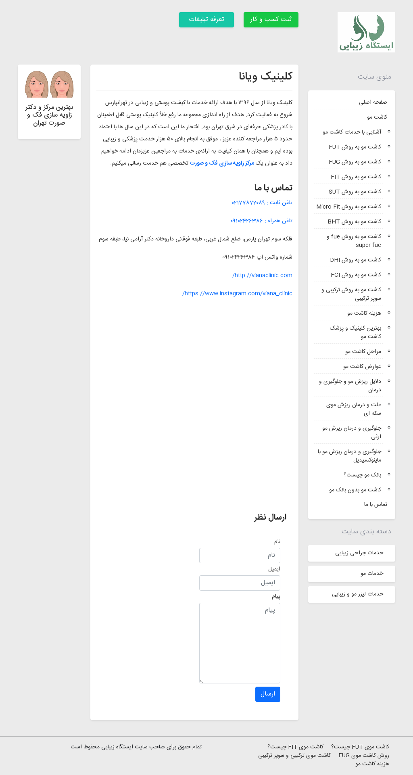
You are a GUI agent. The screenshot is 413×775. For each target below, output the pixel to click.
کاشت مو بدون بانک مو (355, 490)
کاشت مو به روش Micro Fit (348, 207)
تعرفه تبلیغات (206, 19)
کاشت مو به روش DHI (355, 260)
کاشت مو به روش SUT (355, 192)
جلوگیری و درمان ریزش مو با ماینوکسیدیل (349, 456)
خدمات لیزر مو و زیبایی (357, 594)
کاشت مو (377, 117)
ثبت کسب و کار (271, 19)
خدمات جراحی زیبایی (359, 553)
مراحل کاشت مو (363, 352)
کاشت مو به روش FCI (356, 275)
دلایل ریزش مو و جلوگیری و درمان (350, 386)
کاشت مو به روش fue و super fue (354, 241)
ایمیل (274, 569)
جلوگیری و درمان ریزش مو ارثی (351, 433)
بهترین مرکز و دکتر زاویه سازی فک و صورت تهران (49, 115)
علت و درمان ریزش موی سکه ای (353, 409)
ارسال (268, 694)
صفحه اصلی (373, 102)
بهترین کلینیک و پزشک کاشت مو (355, 333)
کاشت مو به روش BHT (354, 222)
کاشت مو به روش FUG (355, 162)
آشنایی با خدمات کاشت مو (352, 132)
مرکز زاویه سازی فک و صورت (222, 163)
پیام (276, 597)
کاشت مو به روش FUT (355, 147)
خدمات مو (372, 574)
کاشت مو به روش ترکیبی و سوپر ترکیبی (351, 294)
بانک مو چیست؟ (362, 475)
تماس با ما (375, 505)
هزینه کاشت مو (364, 313)
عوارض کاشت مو (362, 367)
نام (277, 542)
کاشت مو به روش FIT (356, 177)
